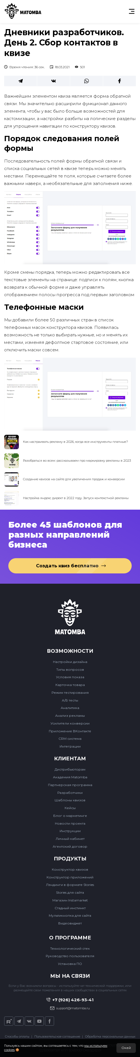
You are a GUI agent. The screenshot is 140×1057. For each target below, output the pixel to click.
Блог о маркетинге (70, 816)
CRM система (70, 738)
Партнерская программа (70, 785)
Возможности (70, 651)
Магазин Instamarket (70, 900)
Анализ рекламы (70, 715)
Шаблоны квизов (70, 800)
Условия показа (70, 677)
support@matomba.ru (70, 1008)
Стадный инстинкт (70, 908)
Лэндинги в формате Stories (70, 885)
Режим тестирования (70, 692)
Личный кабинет (70, 839)
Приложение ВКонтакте (70, 731)
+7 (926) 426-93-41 (70, 999)
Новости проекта (70, 823)
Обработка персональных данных (110, 1036)
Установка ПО (70, 964)
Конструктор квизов (70, 869)
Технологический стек (70, 948)
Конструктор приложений (70, 877)
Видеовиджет (70, 923)
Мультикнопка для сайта (70, 915)
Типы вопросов (70, 669)
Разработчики (70, 793)
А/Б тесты (70, 700)
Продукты (70, 859)
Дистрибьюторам (70, 769)
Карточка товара (70, 685)
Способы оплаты (17, 1036)
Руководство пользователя (70, 956)
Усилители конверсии (70, 723)
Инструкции (70, 831)
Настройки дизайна (70, 662)
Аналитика (70, 708)
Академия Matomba (70, 777)
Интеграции (70, 746)
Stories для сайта (70, 892)
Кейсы (70, 808)
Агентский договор (70, 846)
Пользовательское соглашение (57, 1036)
